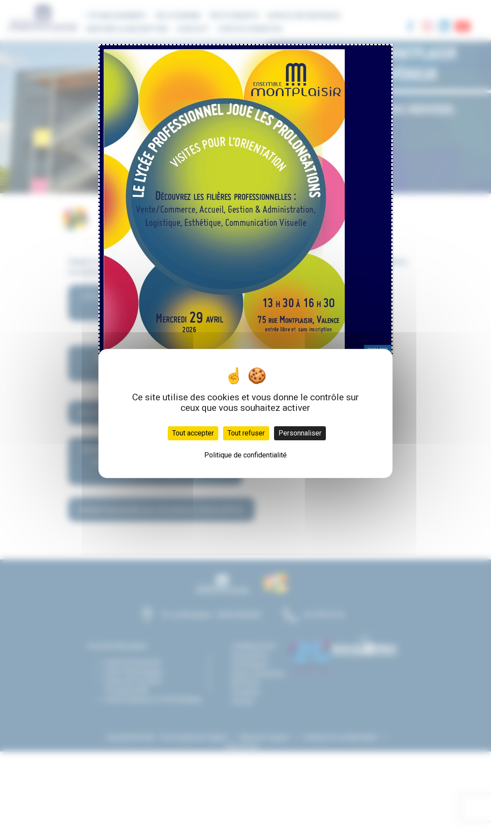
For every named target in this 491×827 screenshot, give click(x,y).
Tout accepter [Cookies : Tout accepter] (193, 433)
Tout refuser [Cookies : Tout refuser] (246, 433)
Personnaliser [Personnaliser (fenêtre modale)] (299, 433)
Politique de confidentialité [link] (245, 455)
